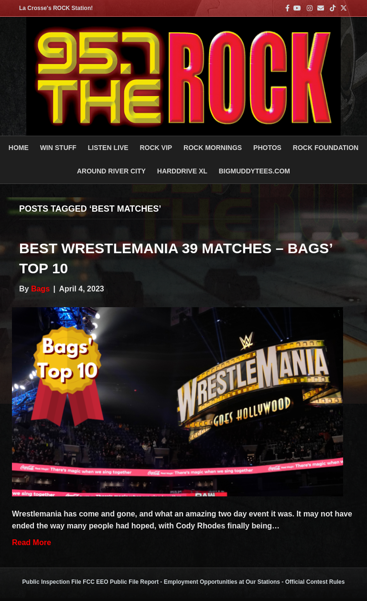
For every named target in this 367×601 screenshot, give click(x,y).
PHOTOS (267, 147)
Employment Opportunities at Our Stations (222, 582)
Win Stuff (58, 147)
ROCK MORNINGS (213, 147)
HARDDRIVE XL (182, 171)
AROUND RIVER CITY (111, 171)
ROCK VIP (156, 147)
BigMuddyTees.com (254, 171)
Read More (31, 542)
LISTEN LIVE (108, 147)
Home (19, 147)
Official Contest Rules (315, 582)
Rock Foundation (325, 147)
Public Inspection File (51, 582)
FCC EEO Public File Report (121, 582)
